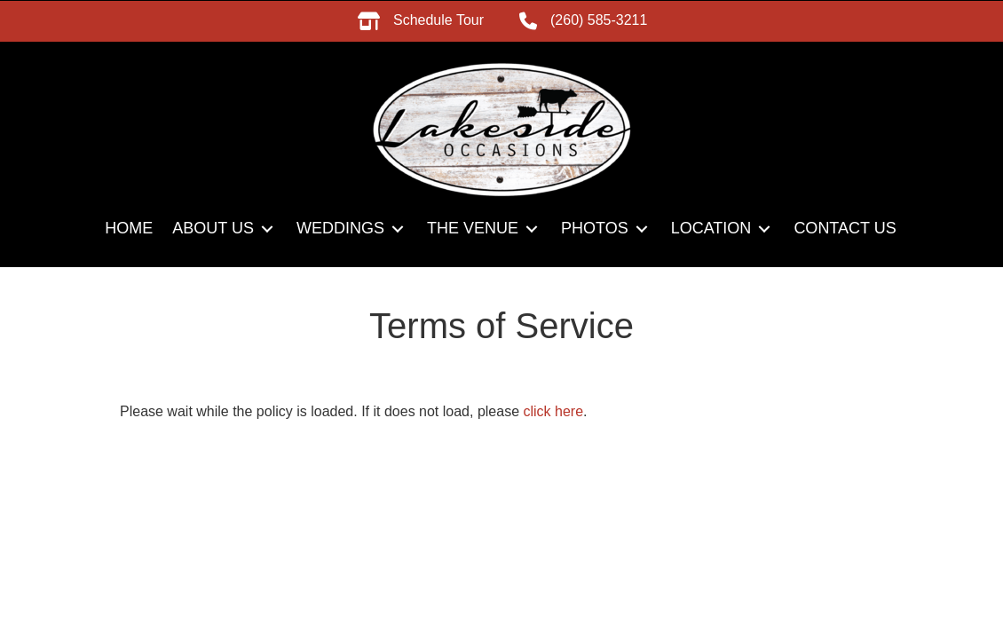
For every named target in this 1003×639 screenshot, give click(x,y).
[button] (267, 228)
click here (554, 411)
